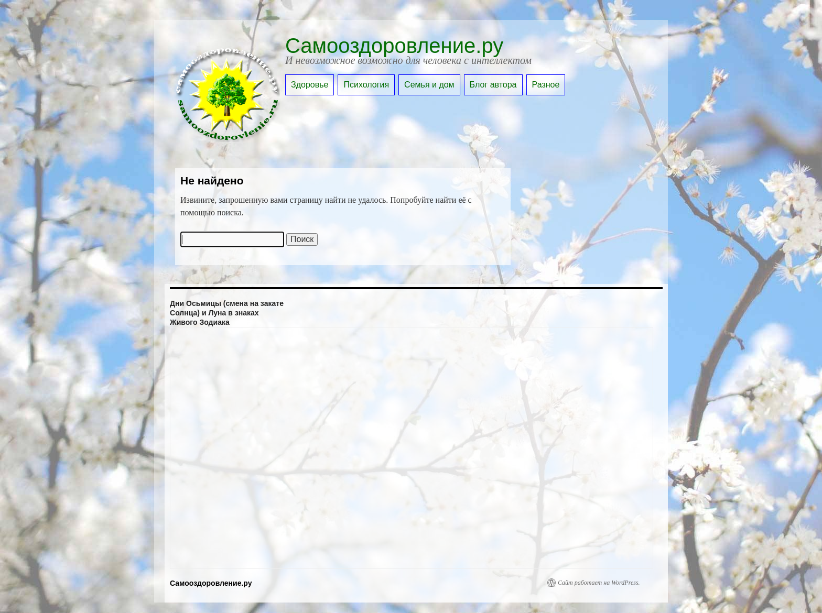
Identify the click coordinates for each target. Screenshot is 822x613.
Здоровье (309, 84)
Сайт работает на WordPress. (599, 582)
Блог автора (493, 84)
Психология (366, 84)
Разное (546, 84)
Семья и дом (429, 84)
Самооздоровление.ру (394, 45)
